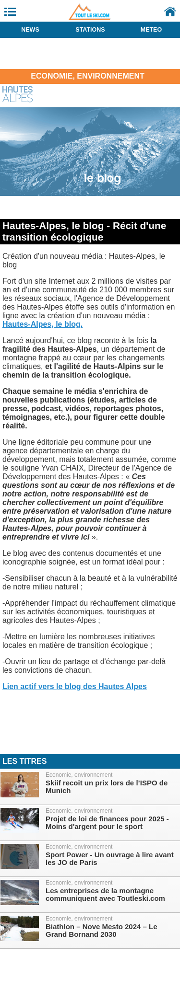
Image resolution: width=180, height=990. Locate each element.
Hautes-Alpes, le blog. (42, 324)
